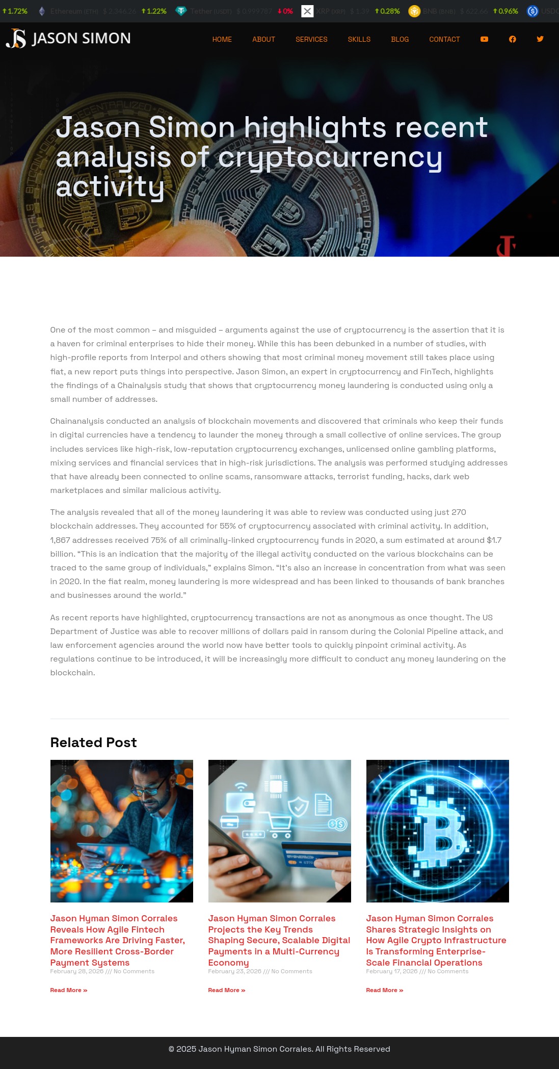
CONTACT (445, 39)
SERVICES (312, 39)
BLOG (400, 39)
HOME (222, 39)
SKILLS (359, 39)
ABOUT (263, 39)
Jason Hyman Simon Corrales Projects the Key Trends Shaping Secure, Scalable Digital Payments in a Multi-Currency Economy (279, 940)
